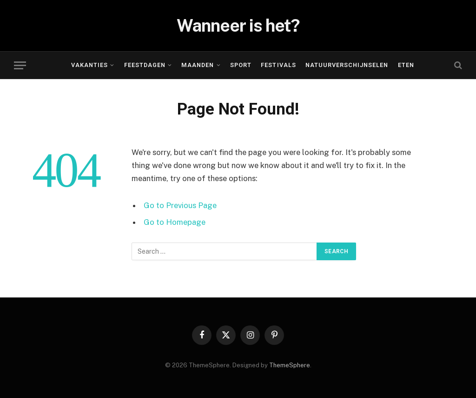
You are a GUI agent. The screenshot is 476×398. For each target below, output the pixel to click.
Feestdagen (144, 64)
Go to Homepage (174, 222)
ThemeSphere (289, 365)
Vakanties (89, 64)
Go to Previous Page (180, 205)
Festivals (278, 64)
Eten (406, 64)
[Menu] (20, 65)
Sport (240, 64)
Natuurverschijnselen (346, 64)
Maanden (197, 64)
